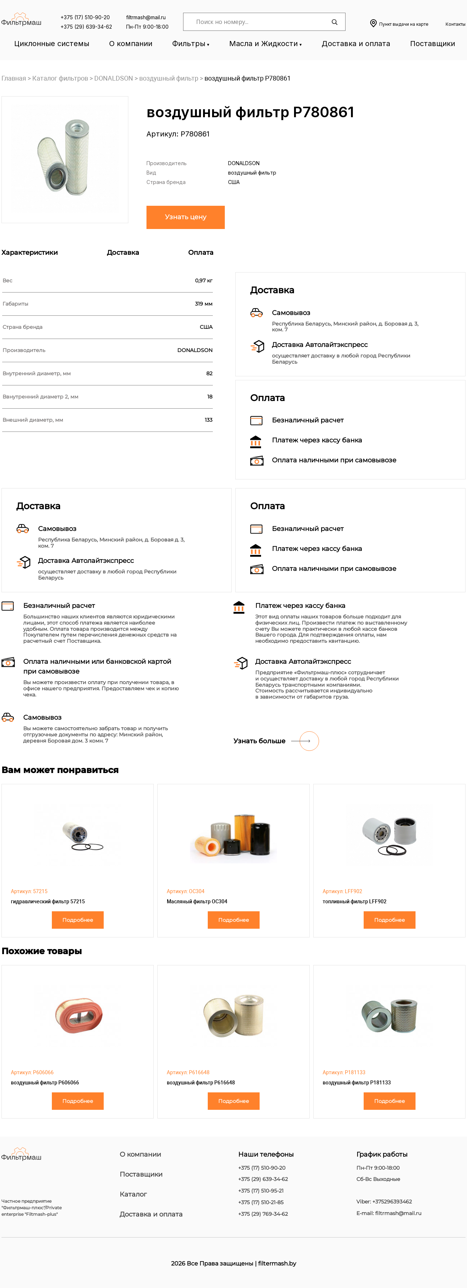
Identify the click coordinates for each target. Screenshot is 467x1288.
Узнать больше (259, 741)
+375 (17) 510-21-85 (261, 1202)
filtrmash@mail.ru (146, 17)
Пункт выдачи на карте (404, 24)
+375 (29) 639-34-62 (86, 27)
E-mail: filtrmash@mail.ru (388, 1213)
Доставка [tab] (123, 253)
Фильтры (188, 43)
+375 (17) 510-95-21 (261, 1191)
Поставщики (432, 43)
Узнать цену (185, 217)
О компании (130, 43)
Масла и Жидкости (263, 43)
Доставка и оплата (356, 43)
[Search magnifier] (334, 22)
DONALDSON (113, 78)
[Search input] (262, 22)
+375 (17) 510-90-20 (85, 17)
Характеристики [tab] (29, 253)
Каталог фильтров (60, 78)
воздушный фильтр (168, 78)
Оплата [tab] (201, 253)
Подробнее (77, 920)
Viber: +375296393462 (384, 1202)
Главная (13, 78)
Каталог (133, 1194)
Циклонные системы (51, 43)
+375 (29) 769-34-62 (263, 1214)
